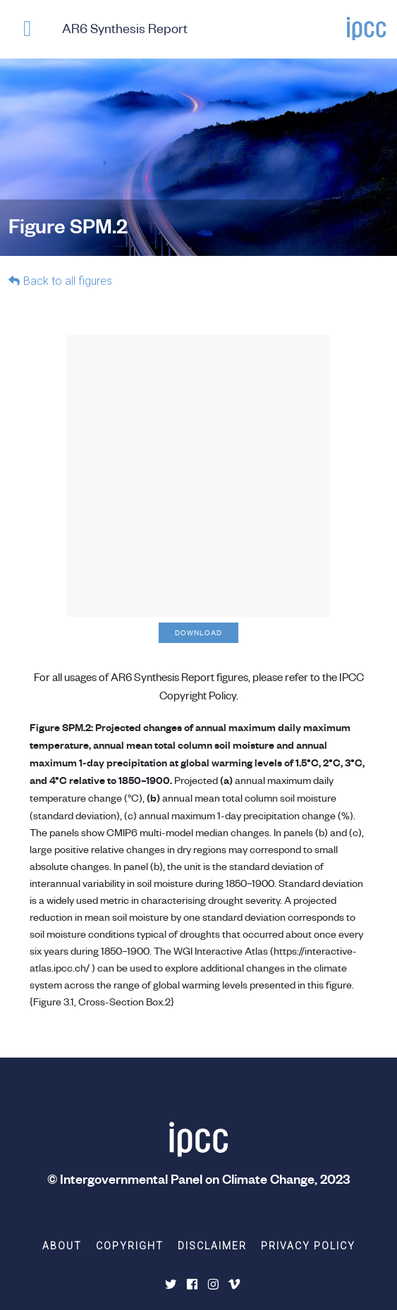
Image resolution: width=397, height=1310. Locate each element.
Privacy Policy (308, 1245)
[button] (27, 32)
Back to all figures (67, 281)
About (62, 1245)
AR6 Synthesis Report (125, 28)
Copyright (130, 1245)
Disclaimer (212, 1245)
